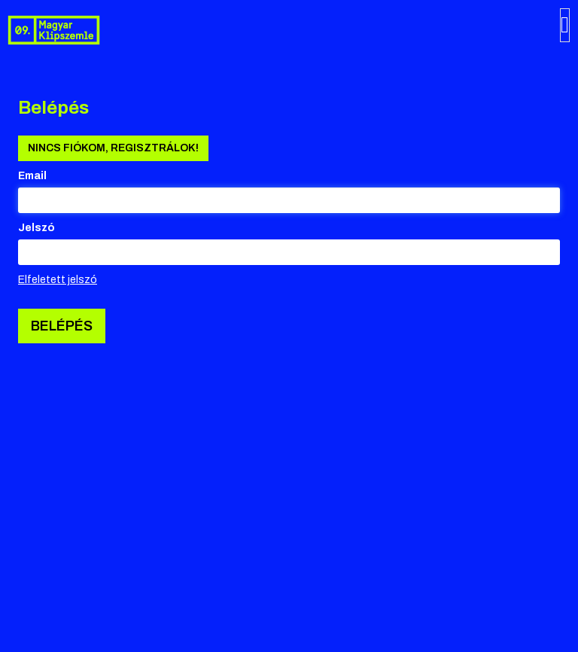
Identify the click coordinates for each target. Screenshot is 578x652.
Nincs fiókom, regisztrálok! (113, 148)
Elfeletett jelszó (57, 279)
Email (32, 175)
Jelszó (36, 227)
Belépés (62, 326)
